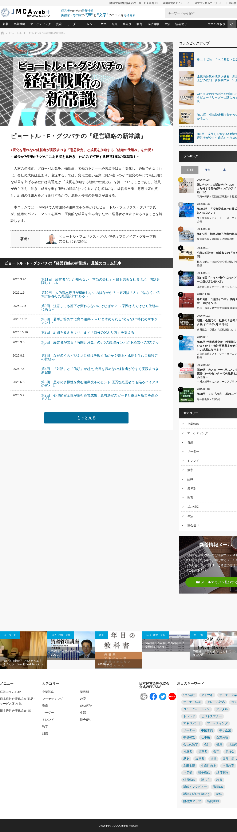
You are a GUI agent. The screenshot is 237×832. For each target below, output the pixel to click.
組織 (115, 24)
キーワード (10, 635)
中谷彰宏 (189, 737)
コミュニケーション (196, 709)
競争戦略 (204, 772)
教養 (101, 635)
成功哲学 (153, 24)
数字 (104, 24)
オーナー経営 (192, 702)
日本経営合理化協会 (15, 710)
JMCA (115, 825)
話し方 (205, 779)
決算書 (199, 758)
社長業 (187, 772)
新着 (5, 24)
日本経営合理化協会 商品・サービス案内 (133, 3)
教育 (139, 24)
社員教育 (228, 765)
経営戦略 (189, 779)
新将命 (229, 751)
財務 (219, 794)
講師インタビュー (195, 786)
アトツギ (207, 695)
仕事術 (205, 737)
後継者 (187, 751)
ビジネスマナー (211, 716)
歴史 (186, 758)
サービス (198, 635)
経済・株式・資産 (61, 635)
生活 (167, 24)
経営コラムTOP (10, 692)
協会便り (181, 24)
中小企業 (225, 730)
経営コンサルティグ (208, 3)
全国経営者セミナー (176, 3)
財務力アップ (192, 801)
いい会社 (189, 695)
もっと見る (86, 418)
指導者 (202, 751)
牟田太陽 (189, 765)
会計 (207, 744)
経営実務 (222, 772)
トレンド (90, 24)
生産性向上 (208, 765)
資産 (59, 24)
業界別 (127, 24)
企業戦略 (19, 24)
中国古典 (207, 730)
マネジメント (192, 723)
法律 (213, 758)
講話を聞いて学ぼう (196, 794)
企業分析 (222, 737)
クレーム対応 (216, 702)
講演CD (218, 786)
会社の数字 (190, 744)
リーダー (73, 24)
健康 (219, 744)
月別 (207, 170)
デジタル (222, 709)
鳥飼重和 (213, 801)
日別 (190, 170)
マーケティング (40, 24)
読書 (219, 779)
